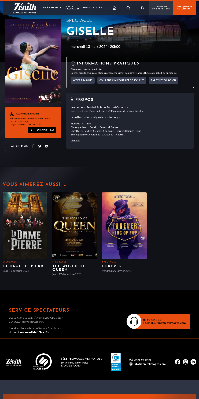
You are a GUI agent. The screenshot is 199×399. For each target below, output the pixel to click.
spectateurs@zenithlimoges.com (164, 322)
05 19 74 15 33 (152, 319)
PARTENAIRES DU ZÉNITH (184, 8)
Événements (52, 8)
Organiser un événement (161, 8)
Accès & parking (83, 81)
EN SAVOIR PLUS (45, 130)
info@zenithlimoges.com (150, 363)
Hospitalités (92, 8)
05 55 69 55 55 (143, 359)
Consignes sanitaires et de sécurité (121, 81)
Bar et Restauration (163, 81)
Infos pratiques (72, 8)
